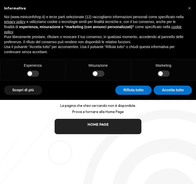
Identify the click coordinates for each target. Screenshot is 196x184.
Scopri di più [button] (23, 90)
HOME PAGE (98, 124)
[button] (189, 8)
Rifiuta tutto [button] (134, 90)
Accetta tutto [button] (173, 90)
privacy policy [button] (15, 22)
